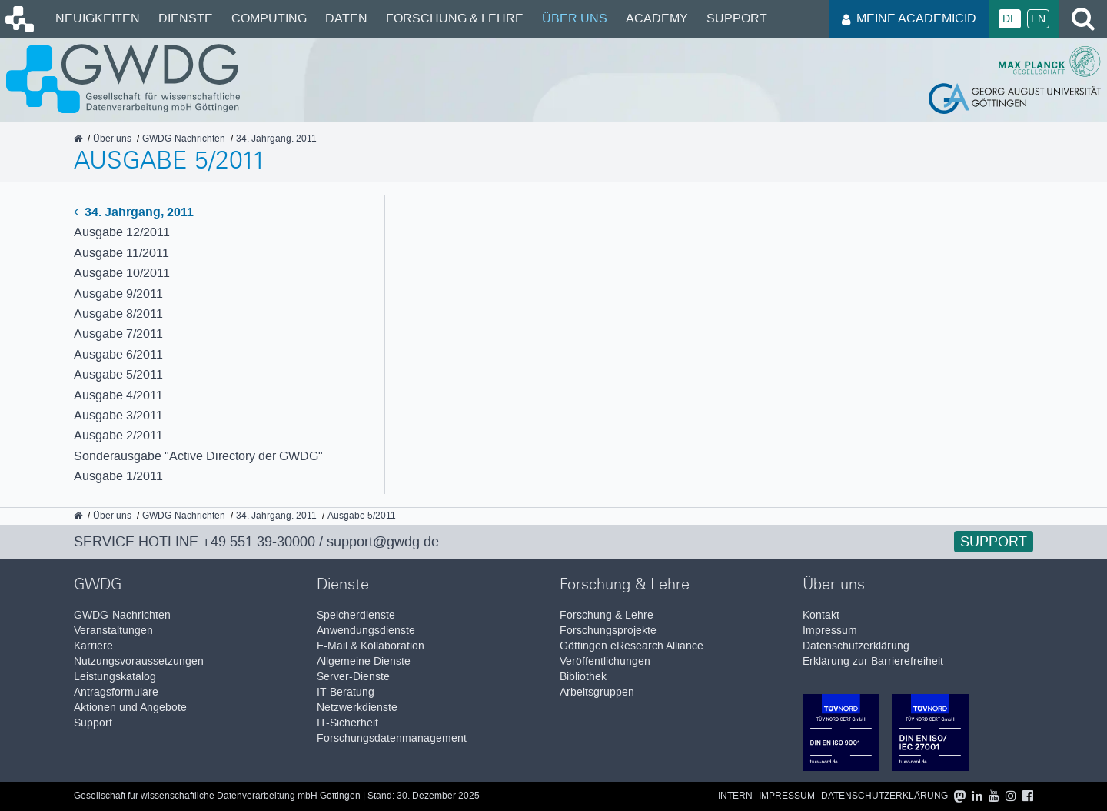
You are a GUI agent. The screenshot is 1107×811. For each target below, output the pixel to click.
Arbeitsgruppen (597, 692)
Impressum (830, 630)
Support (736, 18)
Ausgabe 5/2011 (118, 374)
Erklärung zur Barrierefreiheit (873, 661)
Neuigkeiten (97, 18)
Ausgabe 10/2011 (122, 272)
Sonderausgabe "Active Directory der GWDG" (198, 455)
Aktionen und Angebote (130, 707)
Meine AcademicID (909, 18)
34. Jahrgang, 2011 (134, 212)
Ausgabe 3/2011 (118, 415)
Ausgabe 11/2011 (121, 252)
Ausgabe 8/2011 (118, 313)
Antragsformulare (116, 692)
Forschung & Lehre (455, 18)
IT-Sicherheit (347, 723)
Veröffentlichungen (605, 661)
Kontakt (821, 615)
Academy (657, 18)
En (1038, 19)
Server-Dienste (353, 677)
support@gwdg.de (383, 541)
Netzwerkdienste (357, 707)
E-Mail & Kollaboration (370, 646)
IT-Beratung (345, 692)
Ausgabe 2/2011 (118, 435)
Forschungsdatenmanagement (392, 738)
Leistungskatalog (115, 677)
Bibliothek (583, 677)
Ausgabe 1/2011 (118, 475)
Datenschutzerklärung (856, 646)
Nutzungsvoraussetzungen (139, 661)
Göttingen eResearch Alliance (631, 646)
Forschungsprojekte (608, 630)
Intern (735, 796)
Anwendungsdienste (366, 630)
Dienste (185, 18)
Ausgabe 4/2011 (118, 395)
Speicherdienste (356, 615)
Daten (346, 18)
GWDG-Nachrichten (122, 615)
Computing (269, 18)
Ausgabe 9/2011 (118, 293)
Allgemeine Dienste (364, 661)
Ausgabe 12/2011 (122, 232)
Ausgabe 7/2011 (118, 333)
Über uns (574, 18)
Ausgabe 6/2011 (118, 354)
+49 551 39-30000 (258, 541)
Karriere (93, 646)
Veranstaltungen (113, 630)
